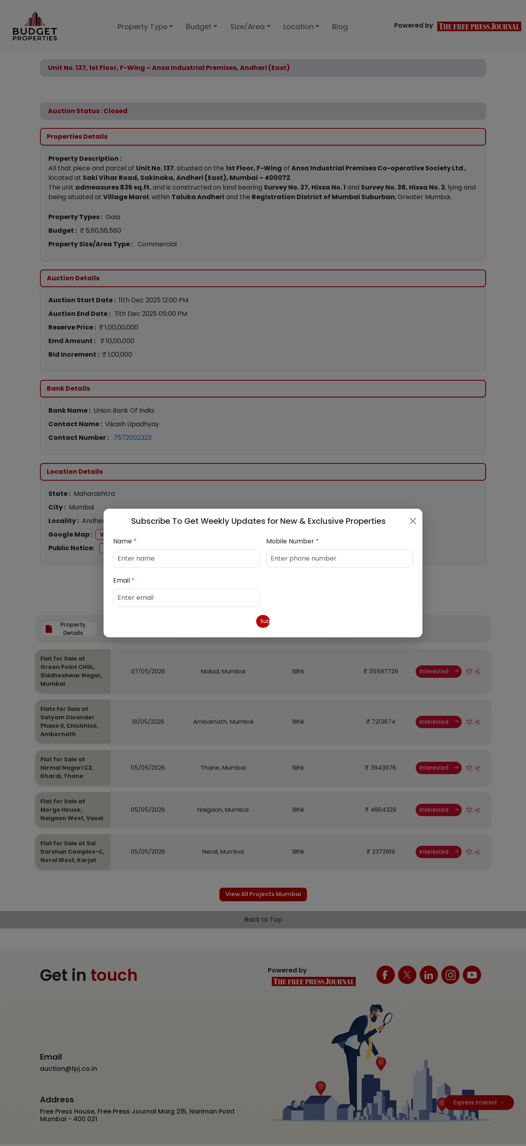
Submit (263, 621)
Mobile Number (292, 539)
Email (124, 578)
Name (125, 539)
